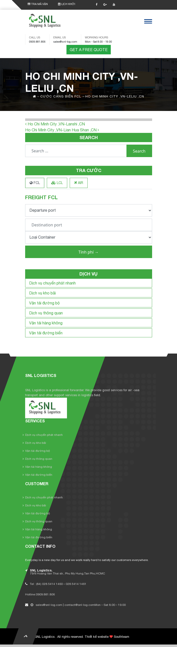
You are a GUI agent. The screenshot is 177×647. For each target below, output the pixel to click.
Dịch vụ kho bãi (42, 293)
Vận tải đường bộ (44, 303)
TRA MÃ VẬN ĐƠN (38, 7)
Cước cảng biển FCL (60, 96)
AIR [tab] (78, 183)
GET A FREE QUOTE (89, 49)
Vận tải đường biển (45, 333)
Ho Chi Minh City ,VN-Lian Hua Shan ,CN (62, 130)
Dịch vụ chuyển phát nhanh (52, 283)
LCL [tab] (57, 183)
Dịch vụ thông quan (46, 313)
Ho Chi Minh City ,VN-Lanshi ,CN (55, 124)
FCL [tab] (35, 183)
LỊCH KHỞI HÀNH (66, 7)
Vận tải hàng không (45, 323)
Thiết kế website (97, 637)
